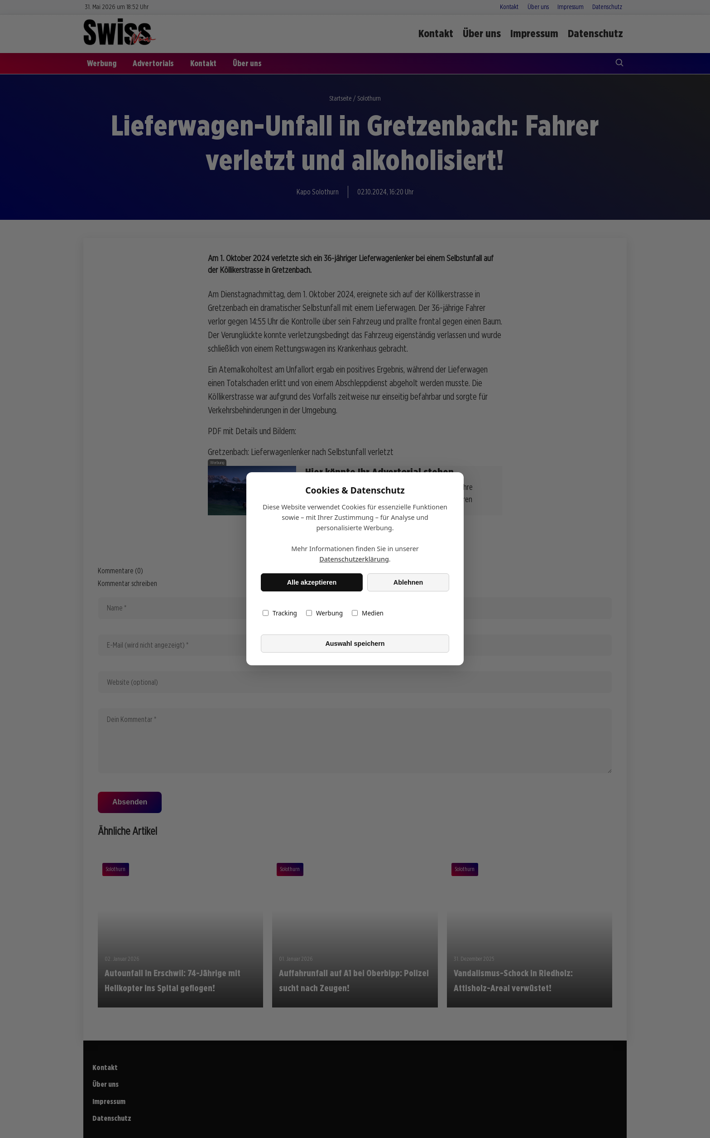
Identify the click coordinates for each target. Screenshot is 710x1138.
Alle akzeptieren (312, 582)
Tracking (280, 613)
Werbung (324, 613)
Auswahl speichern (354, 643)
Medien (368, 613)
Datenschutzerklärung (354, 559)
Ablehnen (408, 582)
